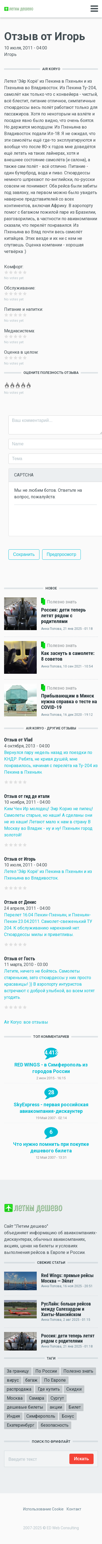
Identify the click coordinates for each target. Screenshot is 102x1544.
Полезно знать (78, 1371)
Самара (36, 1398)
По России (46, 1371)
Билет (75, 1407)
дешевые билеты (25, 1407)
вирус (13, 1380)
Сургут (57, 1398)
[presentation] (55, 519)
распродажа (19, 1389)
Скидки (74, 1389)
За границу (18, 1371)
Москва (15, 1398)
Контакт (74, 1509)
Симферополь (40, 1416)
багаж (31, 1380)
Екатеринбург (20, 1425)
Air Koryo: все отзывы (26, 1022)
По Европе (55, 1380)
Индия (13, 1416)
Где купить (49, 1389)
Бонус (68, 1416)
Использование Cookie (43, 1509)
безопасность (55, 1425)
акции (56, 1407)
